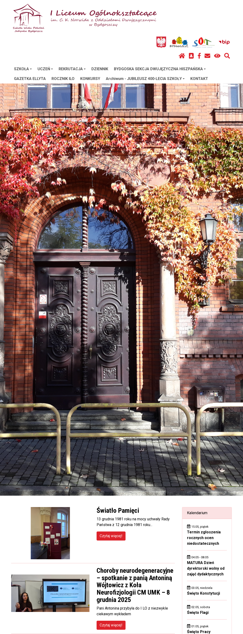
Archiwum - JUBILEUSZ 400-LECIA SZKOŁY (145, 78)
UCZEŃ (45, 69)
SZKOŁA (23, 69)
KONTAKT (199, 78)
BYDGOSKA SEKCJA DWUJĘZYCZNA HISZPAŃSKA (160, 69)
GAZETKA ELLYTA (30, 78)
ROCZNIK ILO (63, 78)
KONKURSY (90, 78)
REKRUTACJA (72, 69)
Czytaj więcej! (111, 536)
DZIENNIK (99, 69)
